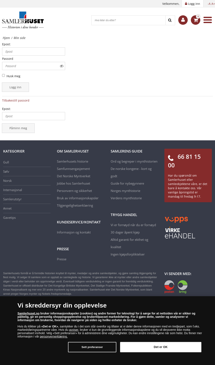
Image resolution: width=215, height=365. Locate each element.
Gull (6, 162)
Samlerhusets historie (72, 161)
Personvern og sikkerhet (74, 191)
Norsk (7, 181)
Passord (7, 59)
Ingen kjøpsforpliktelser (128, 254)
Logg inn (15, 87)
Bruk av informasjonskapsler (77, 198)
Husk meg (13, 76)
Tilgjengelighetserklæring (75, 205)
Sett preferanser (92, 349)
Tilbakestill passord (15, 100)
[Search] (170, 20)
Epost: (6, 44)
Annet (7, 208)
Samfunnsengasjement (73, 169)
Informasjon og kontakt (74, 232)
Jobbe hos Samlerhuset (73, 183)
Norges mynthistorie (125, 191)
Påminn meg (18, 128)
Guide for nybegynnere (127, 183)
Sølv (6, 171)
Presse (61, 259)
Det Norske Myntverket (73, 176)
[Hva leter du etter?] (128, 20)
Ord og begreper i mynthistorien (134, 161)
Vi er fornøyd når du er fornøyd (133, 225)
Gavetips (9, 217)
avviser (73, 332)
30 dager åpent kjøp (125, 232)
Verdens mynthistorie (126, 198)
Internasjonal (12, 190)
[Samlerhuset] (23, 20)
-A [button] (209, 4)
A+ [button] (213, 4)
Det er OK (161, 349)
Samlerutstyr (12, 199)
